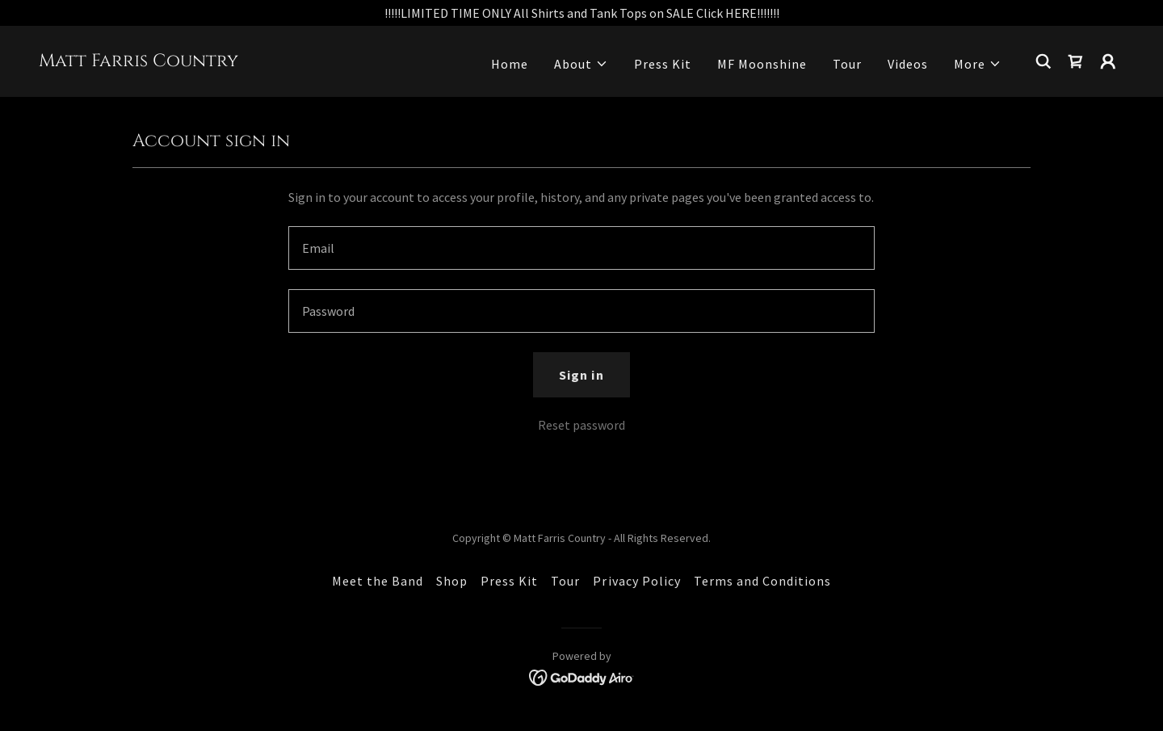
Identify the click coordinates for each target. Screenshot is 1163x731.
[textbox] (581, 248)
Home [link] (509, 64)
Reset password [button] (581, 425)
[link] (138, 61)
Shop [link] (452, 581)
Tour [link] (847, 64)
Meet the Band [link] (377, 581)
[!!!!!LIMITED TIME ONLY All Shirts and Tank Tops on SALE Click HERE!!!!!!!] (581, 13)
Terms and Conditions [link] (762, 581)
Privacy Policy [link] (636, 581)
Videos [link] (908, 64)
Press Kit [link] (662, 64)
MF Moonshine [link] (762, 64)
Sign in (581, 375)
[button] (581, 64)
